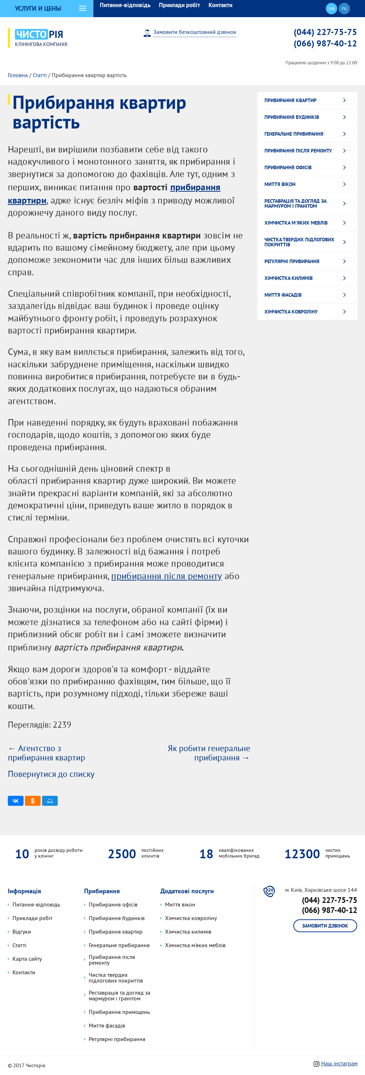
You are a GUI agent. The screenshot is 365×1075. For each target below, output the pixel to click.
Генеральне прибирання (293, 133)
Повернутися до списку (51, 773)
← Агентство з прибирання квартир (46, 753)
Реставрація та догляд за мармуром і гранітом (295, 202)
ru (344, 8)
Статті (40, 74)
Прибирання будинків (291, 116)
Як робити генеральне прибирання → (209, 753)
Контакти (220, 5)
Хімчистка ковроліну (291, 310)
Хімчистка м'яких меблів (296, 221)
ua (332, 8)
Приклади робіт (179, 5)
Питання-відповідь (125, 5)
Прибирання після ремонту (298, 149)
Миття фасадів (283, 294)
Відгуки (21, 932)
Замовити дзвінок (325, 925)
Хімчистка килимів (288, 277)
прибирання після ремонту (166, 576)
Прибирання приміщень (118, 1011)
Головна (18, 74)
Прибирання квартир (290, 99)
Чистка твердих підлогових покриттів (299, 241)
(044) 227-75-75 (325, 31)
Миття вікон (279, 183)
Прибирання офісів (288, 166)
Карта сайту (26, 959)
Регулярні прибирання (291, 260)
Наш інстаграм (339, 1062)
